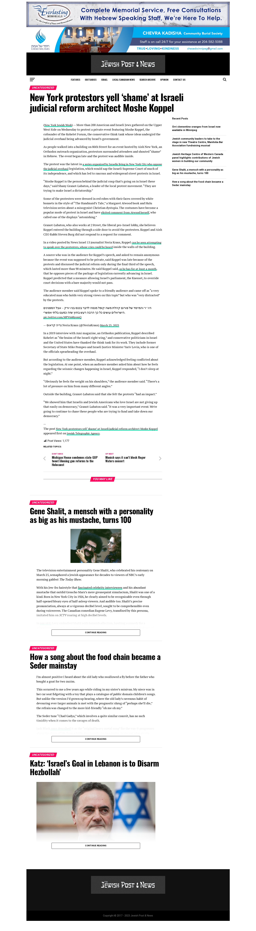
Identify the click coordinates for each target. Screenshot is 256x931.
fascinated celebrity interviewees (100, 597)
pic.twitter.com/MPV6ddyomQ (63, 326)
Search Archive (147, 79)
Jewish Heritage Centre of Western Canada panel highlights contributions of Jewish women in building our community (197, 157)
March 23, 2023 (110, 334)
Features (75, 79)
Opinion (164, 79)
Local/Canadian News (123, 79)
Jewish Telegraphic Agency (94, 442)
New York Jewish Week (59, 125)
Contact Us (179, 79)
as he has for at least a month (138, 278)
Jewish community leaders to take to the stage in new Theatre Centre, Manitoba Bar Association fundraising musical (197, 142)
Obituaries (90, 79)
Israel (104, 79)
